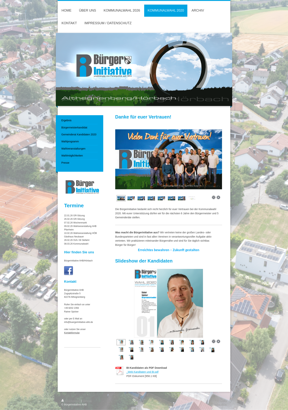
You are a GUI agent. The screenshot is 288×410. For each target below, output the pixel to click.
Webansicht (220, 404)
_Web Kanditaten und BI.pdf (142, 371)
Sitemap (87, 400)
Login (223, 400)
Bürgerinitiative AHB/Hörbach (78, 260)
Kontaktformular (72, 332)
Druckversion (71, 400)
